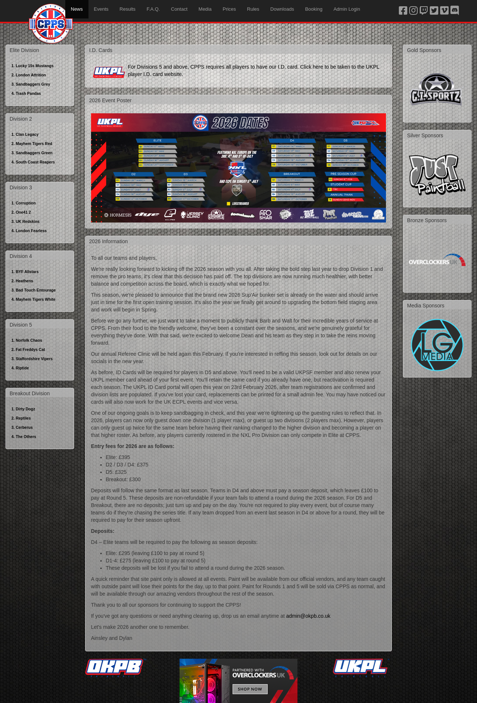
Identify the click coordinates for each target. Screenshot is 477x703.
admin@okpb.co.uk (308, 616)
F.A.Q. (153, 9)
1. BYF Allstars (25, 271)
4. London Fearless (29, 230)
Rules (253, 9)
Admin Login (347, 9)
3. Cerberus (22, 427)
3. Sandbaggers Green (31, 153)
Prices (229, 9)
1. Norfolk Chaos (26, 340)
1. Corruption (23, 203)
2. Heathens (22, 281)
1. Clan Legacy (25, 134)
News (77, 9)
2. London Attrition (28, 75)
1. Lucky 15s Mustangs (32, 65)
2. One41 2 (21, 212)
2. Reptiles (21, 418)
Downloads (282, 9)
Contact (179, 9)
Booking (314, 9)
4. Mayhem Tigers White (33, 299)
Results (127, 9)
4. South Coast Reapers (33, 162)
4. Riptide (20, 368)
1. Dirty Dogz (23, 409)
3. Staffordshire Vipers (32, 358)
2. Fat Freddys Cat (28, 349)
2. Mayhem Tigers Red (31, 143)
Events (101, 9)
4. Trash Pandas (26, 93)
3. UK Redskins (25, 221)
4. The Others (23, 436)
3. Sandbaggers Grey (30, 84)
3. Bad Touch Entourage (33, 290)
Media (205, 9)
